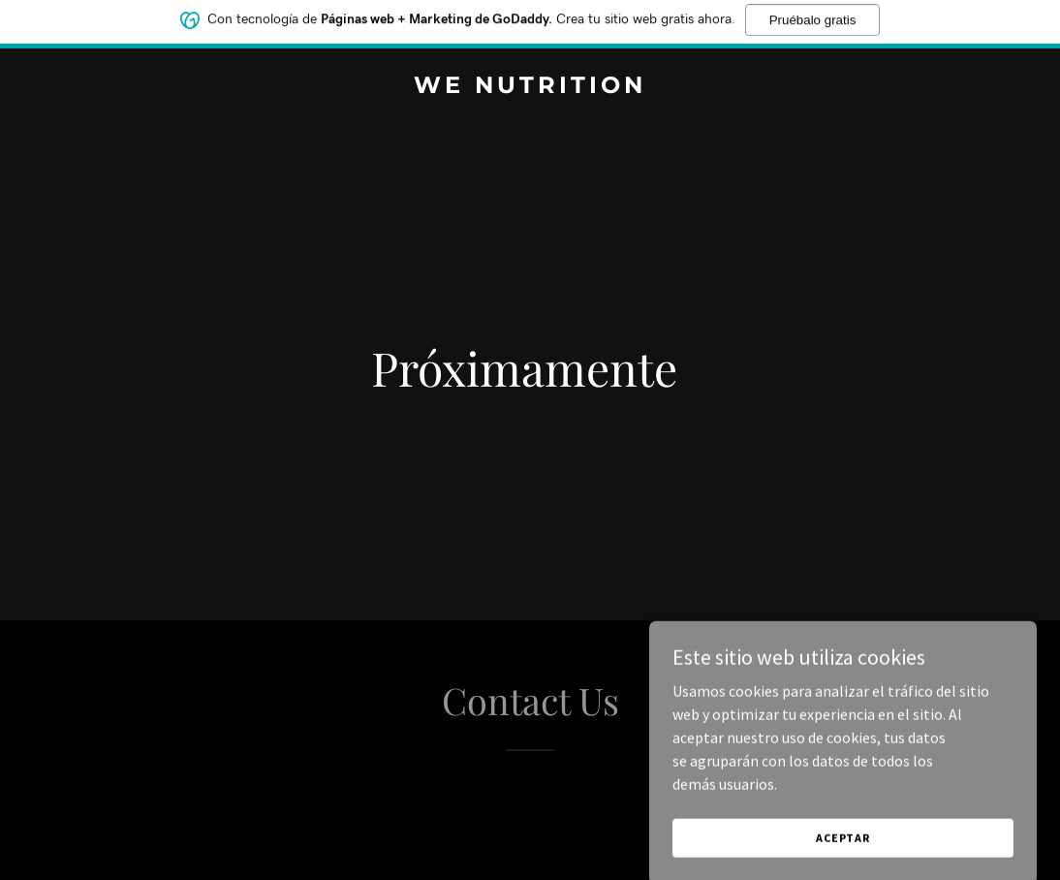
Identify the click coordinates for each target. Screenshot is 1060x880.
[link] (529, 87)
